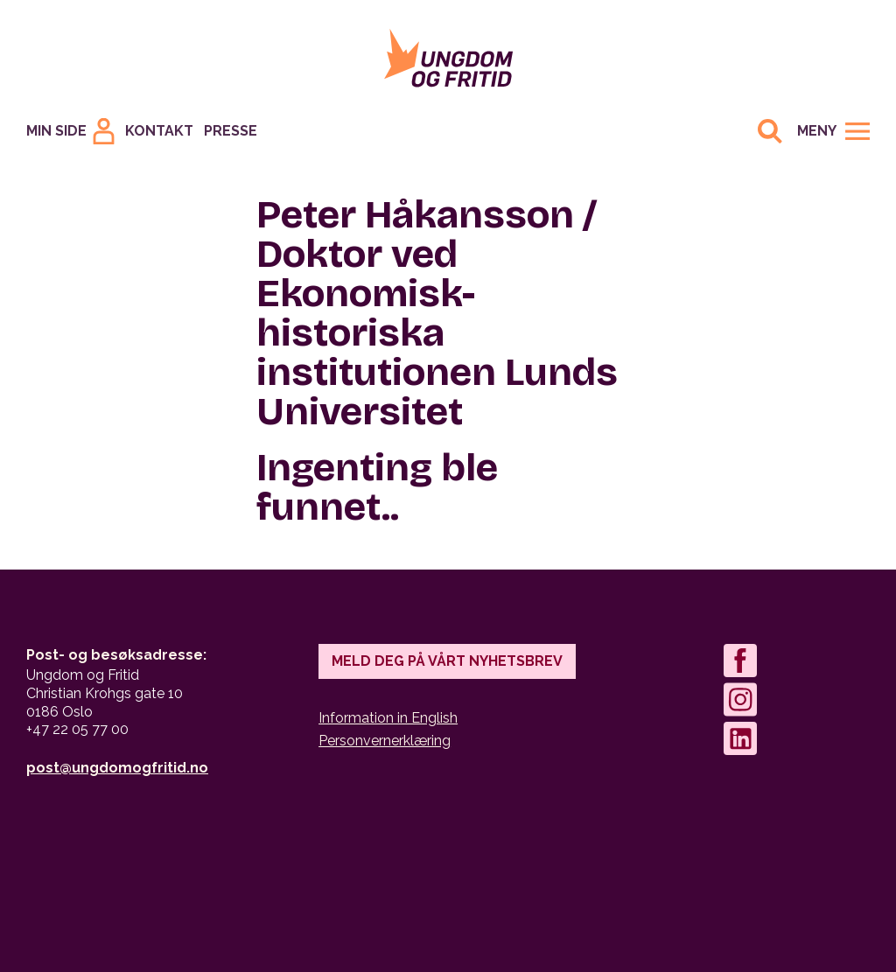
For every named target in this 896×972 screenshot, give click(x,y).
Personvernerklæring (384, 740)
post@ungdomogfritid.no (117, 767)
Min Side (56, 130)
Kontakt (159, 130)
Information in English (388, 718)
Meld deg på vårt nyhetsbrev (447, 661)
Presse (230, 130)
